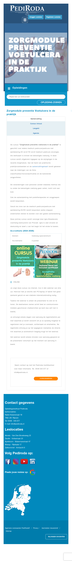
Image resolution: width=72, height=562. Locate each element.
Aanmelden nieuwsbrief (50, 528)
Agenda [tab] (36, 133)
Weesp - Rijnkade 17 (13, 445)
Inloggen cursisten (35, 17)
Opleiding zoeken (51, 102)
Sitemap (9, 531)
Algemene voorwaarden (13, 528)
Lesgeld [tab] (36, 128)
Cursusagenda (46, 378)
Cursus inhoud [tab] (36, 123)
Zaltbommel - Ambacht (14, 448)
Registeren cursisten (53, 17)
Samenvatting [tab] (36, 119)
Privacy (35, 528)
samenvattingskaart (40, 166)
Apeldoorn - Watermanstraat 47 (17, 442)
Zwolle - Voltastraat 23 (14, 439)
